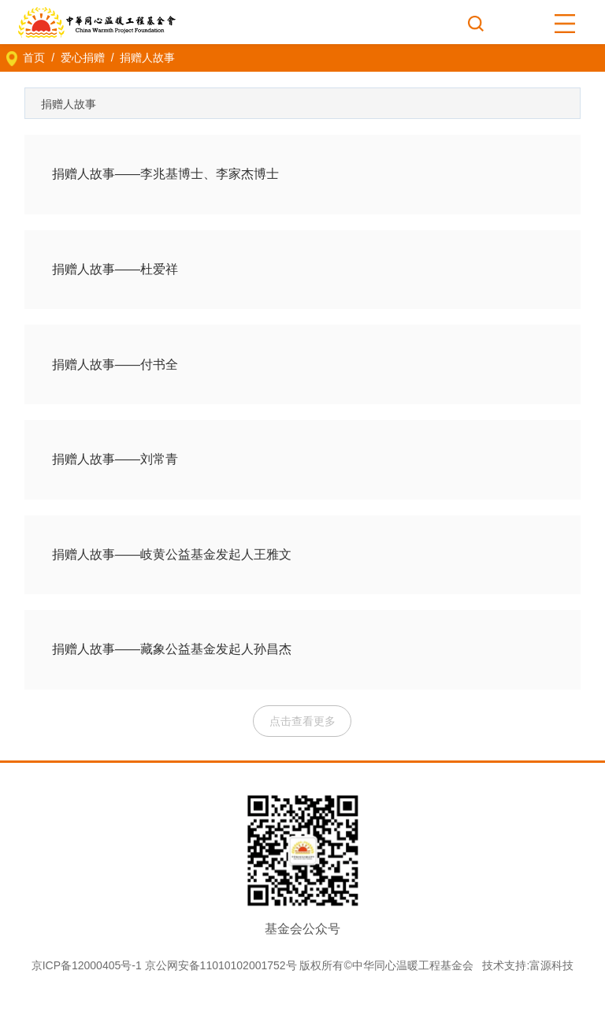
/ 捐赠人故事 (140, 57)
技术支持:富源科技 (527, 965)
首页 (34, 57)
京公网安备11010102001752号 (221, 965)
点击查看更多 (302, 721)
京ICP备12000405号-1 (87, 965)
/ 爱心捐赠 (74, 57)
